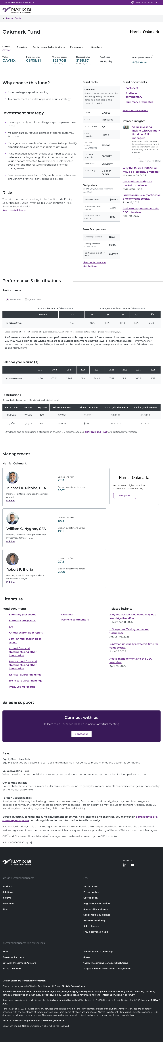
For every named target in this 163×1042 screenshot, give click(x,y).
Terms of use (90, 886)
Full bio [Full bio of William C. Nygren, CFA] (10, 541)
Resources (8, 903)
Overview (22, 47)
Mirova (86, 957)
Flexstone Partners (13, 957)
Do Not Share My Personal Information (24, 980)
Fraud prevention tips (95, 931)
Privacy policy (91, 892)
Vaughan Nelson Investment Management (107, 968)
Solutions (7, 892)
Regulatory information (96, 903)
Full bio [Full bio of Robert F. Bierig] (10, 582)
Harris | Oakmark (11, 968)
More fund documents (135, 110)
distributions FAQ (96, 431)
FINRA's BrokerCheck (73, 986)
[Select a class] (8, 48)
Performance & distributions (49, 47)
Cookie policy (90, 897)
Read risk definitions (13, 210)
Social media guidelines (96, 914)
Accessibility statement (96, 909)
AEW (5, 951)
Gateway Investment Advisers (19, 963)
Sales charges (91, 926)
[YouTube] (132, 865)
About (5, 909)
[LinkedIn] (125, 865)
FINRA (154, 1000)
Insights (6, 897)
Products (7, 886)
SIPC (5, 1003)
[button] (14, 299)
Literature (96, 47)
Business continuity (94, 920)
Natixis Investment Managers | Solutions (105, 963)
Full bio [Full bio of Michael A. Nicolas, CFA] (10, 500)
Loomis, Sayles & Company (98, 951)
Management (77, 47)
